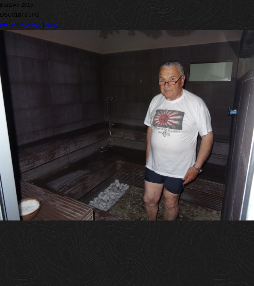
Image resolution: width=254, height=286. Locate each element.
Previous (30, 24)
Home (7, 24)
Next (51, 24)
